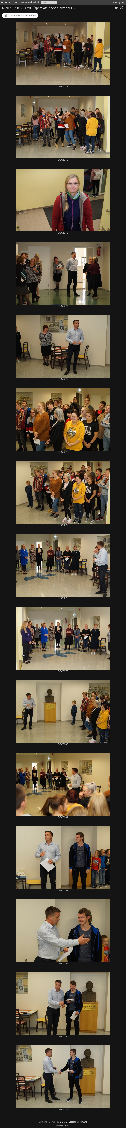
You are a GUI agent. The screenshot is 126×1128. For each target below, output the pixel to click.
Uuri (16, 2)
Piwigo (67, 1125)
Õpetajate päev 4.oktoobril (52, 8)
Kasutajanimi (119, 2)
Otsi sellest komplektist (22, 15)
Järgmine (73, 1122)
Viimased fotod (30, 2)
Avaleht (7, 8)
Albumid (6, 2)
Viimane (83, 1122)
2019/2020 (23, 8)
